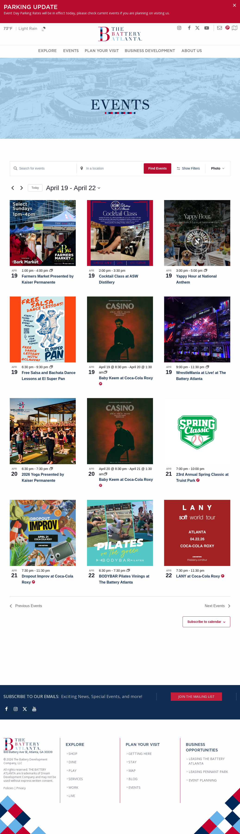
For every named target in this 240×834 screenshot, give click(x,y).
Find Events (157, 168)
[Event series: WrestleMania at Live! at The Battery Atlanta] (207, 367)
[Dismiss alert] (234, 5)
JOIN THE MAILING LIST (196, 696)
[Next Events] (21, 188)
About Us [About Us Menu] (191, 51)
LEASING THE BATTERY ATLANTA (206, 761)
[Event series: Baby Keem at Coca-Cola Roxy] (105, 372)
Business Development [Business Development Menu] (150, 51)
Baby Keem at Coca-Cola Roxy (126, 378)
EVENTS (134, 787)
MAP (132, 770)
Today (35, 187)
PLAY (72, 770)
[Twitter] (25, 709)
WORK (73, 787)
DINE (72, 762)
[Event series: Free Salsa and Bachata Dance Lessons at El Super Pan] (51, 367)
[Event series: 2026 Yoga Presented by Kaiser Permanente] (51, 469)
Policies (8, 788)
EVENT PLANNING (203, 780)
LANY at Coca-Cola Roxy (198, 576)
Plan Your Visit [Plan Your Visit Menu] (102, 51)
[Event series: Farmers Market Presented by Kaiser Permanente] (51, 270)
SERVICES (76, 779)
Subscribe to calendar (204, 622)
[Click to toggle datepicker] (73, 188)
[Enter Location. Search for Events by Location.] (110, 168)
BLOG (132, 779)
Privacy (21, 788)
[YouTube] (34, 709)
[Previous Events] (12, 188)
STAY (132, 762)
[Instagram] (15, 709)
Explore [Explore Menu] (47, 51)
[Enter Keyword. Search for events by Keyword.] (43, 168)
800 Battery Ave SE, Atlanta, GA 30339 (27, 752)
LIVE (72, 796)
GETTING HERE (140, 753)
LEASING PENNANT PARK (208, 771)
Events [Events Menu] (71, 51)
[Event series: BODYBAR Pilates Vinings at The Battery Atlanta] (128, 570)
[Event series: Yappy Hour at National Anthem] (205, 270)
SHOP (73, 753)
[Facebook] (6, 709)
